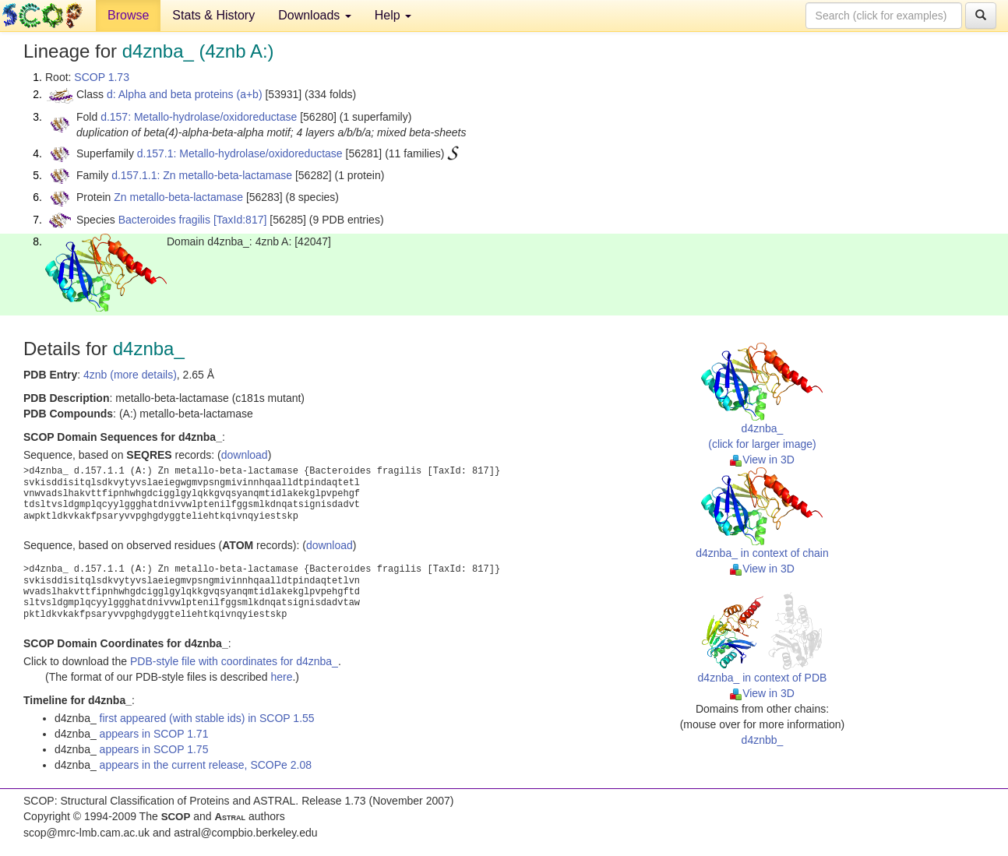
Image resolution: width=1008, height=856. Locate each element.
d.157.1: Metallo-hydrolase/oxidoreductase (240, 153)
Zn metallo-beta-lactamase (178, 197)
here (281, 677)
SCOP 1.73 (101, 77)
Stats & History (213, 15)
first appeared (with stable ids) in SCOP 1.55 (207, 718)
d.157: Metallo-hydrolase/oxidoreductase (198, 117)
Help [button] (393, 15)
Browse (128, 15)
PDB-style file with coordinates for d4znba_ (234, 661)
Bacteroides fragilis (164, 219)
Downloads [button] (314, 15)
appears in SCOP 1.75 (154, 749)
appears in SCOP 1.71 (154, 733)
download (244, 455)
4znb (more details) (130, 374)
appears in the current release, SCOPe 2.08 (206, 765)
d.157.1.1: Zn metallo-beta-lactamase (201, 175)
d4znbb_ (763, 740)
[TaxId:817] (240, 219)
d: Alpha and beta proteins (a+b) (185, 94)
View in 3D (762, 459)
